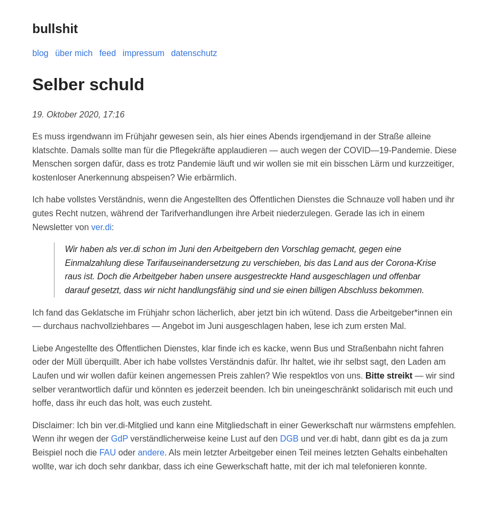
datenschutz (194, 53)
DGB (289, 438)
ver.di (101, 227)
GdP (119, 438)
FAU (107, 452)
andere (151, 452)
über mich (73, 53)
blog (41, 53)
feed (107, 53)
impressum (144, 53)
